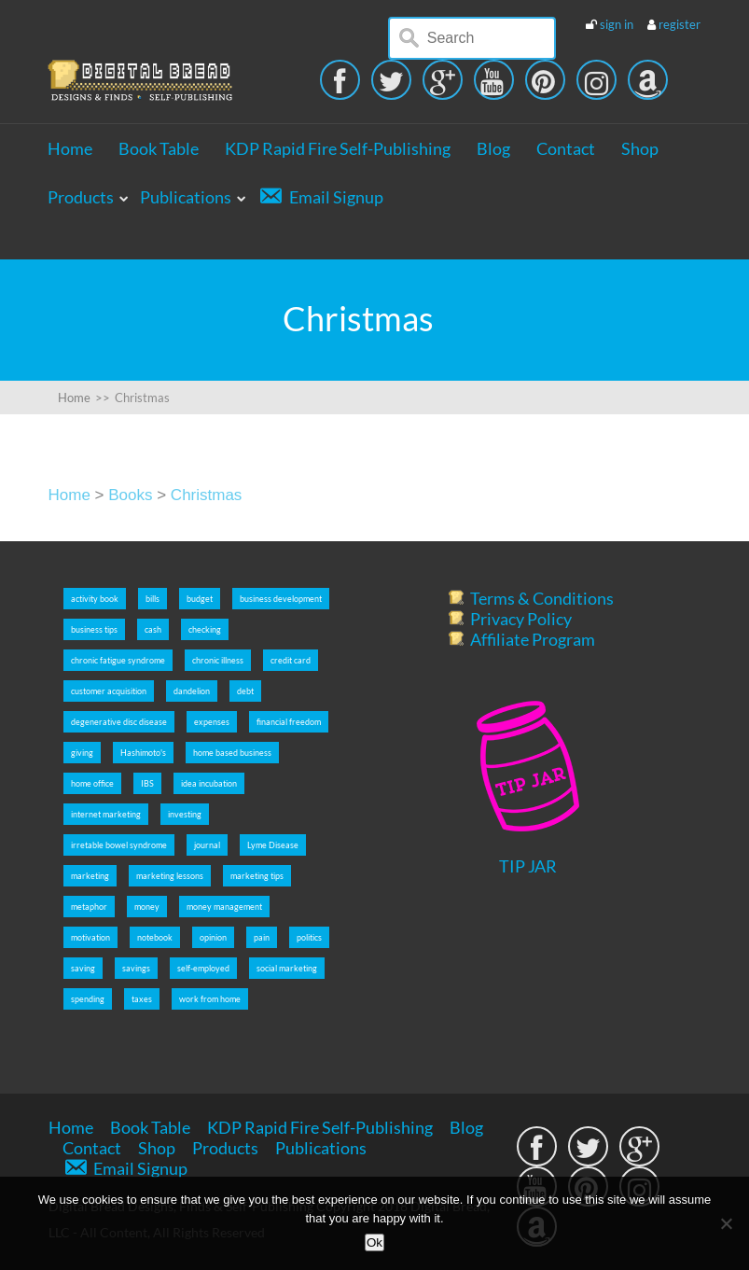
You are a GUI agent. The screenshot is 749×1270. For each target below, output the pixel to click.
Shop (640, 148)
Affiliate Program (532, 639)
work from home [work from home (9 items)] (210, 999)
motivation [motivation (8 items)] (90, 937)
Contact (565, 148)
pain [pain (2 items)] (262, 937)
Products (81, 197)
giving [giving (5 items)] (82, 752)
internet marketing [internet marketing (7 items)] (106, 814)
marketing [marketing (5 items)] (90, 876)
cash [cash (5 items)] (153, 629)
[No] (725, 1223)
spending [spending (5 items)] (87, 999)
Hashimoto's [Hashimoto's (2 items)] (143, 752)
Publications (185, 197)
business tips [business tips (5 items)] (94, 629)
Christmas (207, 495)
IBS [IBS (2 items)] (147, 783)
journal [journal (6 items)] (207, 845)
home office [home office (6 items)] (92, 783)
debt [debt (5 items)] (245, 691)
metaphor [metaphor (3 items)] (89, 906)
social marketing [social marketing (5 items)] (287, 968)
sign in (616, 24)
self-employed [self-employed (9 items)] (203, 968)
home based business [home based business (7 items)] (232, 752)
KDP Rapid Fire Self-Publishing (338, 148)
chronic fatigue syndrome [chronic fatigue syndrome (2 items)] (118, 660)
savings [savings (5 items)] (136, 968)
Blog (493, 148)
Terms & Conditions (542, 598)
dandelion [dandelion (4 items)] (191, 691)
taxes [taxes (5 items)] (142, 999)
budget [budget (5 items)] (200, 598)
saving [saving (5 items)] (83, 968)
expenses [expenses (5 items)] (211, 722)
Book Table (158, 148)
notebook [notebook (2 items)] (155, 937)
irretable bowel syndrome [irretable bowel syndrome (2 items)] (119, 845)
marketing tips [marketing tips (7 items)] (257, 876)
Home (70, 148)
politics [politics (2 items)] (309, 937)
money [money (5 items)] (147, 906)
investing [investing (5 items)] (184, 814)
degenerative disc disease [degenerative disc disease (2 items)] (119, 722)
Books (130, 495)
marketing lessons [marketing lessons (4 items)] (169, 876)
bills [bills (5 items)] (153, 598)
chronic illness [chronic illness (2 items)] (217, 660)
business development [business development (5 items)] (281, 598)
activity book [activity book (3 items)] (94, 598)
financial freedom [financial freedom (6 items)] (289, 722)
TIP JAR (528, 866)
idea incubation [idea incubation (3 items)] (209, 783)
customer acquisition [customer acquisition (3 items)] (108, 691)
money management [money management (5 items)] (224, 906)
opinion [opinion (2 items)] (213, 937)
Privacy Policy (521, 618)
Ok (374, 1242)
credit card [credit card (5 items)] (290, 660)
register (679, 24)
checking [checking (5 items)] (204, 629)
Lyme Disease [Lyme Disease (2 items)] (272, 845)
